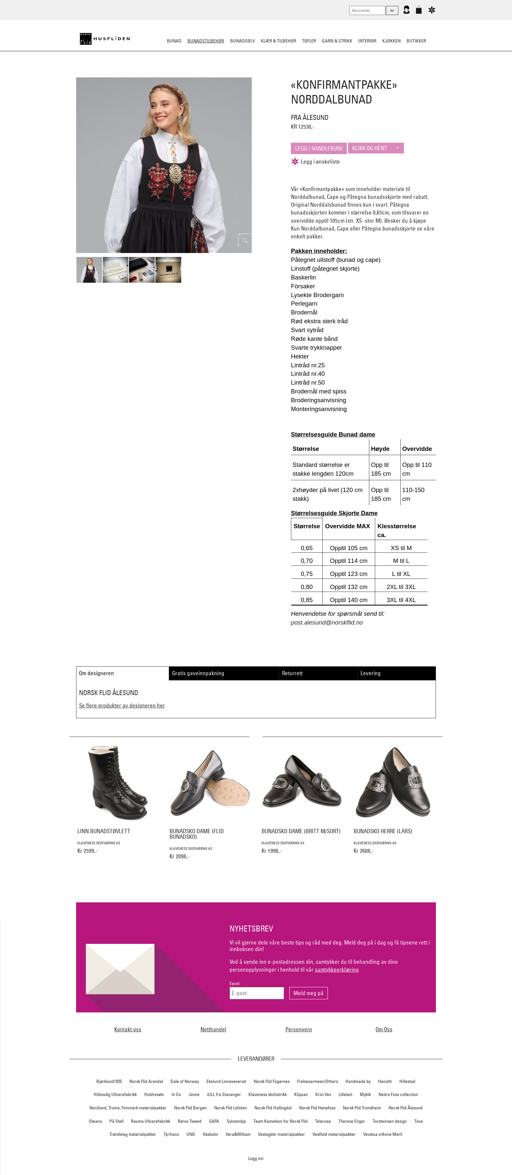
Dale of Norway (184, 1081)
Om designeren (96, 673)
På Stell (116, 1121)
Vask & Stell (368, 73)
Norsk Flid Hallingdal (273, 1108)
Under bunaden (311, 73)
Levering (370, 673)
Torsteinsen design (390, 1121)
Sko (135, 73)
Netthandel (213, 1029)
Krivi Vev (323, 1094)
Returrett (292, 673)
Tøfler (309, 41)
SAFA (214, 1121)
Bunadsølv (242, 41)
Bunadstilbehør (205, 41)
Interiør (367, 41)
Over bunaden (272, 73)
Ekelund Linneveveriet (226, 1081)
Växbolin (210, 1134)
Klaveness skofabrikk (267, 1094)
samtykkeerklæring (337, 969)
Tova (418, 1121)
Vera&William (238, 1134)
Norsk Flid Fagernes (272, 1081)
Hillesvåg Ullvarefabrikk (115, 1094)
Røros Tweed (189, 1121)
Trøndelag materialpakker (132, 1134)
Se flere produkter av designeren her (122, 705)
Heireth (385, 1081)
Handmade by (358, 1081)
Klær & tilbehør (278, 41)
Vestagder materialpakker (281, 1134)
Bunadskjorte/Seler (167, 73)
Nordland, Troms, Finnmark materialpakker (128, 1108)
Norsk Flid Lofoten (230, 1108)
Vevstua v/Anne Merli (382, 1134)
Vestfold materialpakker (334, 1134)
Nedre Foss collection (398, 1094)
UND (190, 1134)
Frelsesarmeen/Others (317, 1081)
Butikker (416, 41)
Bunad (174, 41)
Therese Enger (351, 1121)
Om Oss (384, 1029)
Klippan (301, 1094)
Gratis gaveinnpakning (198, 673)
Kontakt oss (127, 1029)
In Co (176, 1094)
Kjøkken (391, 41)
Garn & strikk (337, 41)
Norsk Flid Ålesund (406, 1108)
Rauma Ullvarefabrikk (150, 1121)
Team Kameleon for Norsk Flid (280, 1121)
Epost (235, 983)
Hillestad (407, 1081)
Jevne (194, 1094)
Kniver (342, 73)
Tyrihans (171, 1134)
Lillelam (345, 1094)
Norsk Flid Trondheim (362, 1108)
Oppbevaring (236, 73)
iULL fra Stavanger (224, 1094)
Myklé (365, 1094)
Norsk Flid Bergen (190, 1108)
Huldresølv (154, 1094)
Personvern (298, 1029)
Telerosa (323, 1121)
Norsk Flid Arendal (146, 1081)
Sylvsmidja (236, 1121)
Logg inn (256, 1158)
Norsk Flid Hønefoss (317, 1108)
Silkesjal (206, 73)
